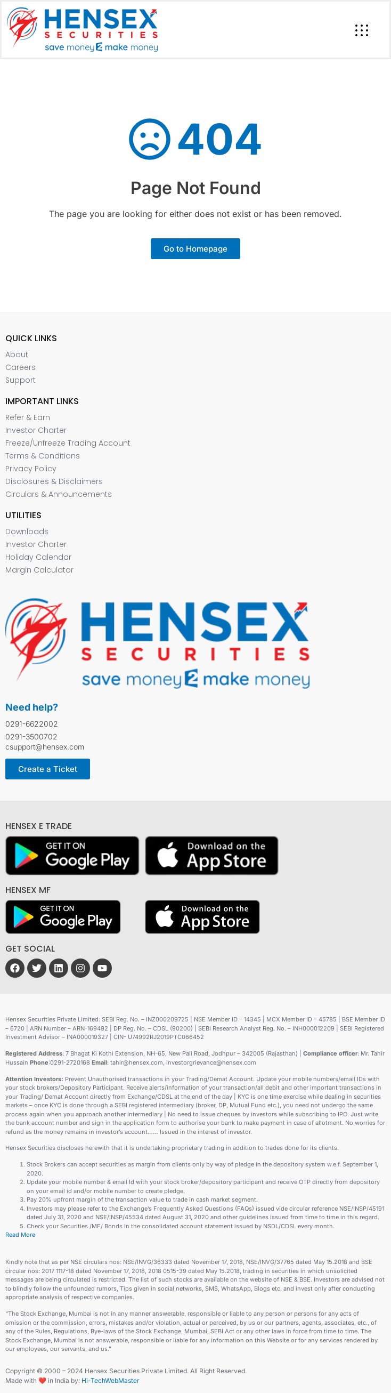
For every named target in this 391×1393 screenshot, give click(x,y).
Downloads (26, 531)
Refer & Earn (27, 417)
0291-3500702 (31, 736)
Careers (20, 367)
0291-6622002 (31, 723)
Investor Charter (36, 430)
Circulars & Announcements (58, 494)
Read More (20, 1234)
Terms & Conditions (42, 455)
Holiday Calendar (38, 557)
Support (20, 380)
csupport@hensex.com (44, 746)
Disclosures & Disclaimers (54, 481)
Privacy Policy (30, 468)
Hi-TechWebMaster (111, 1380)
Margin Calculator (39, 570)
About (16, 354)
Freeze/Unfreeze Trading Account (68, 443)
